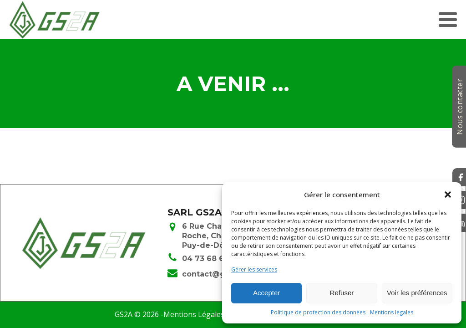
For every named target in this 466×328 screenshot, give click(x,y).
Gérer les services (254, 269)
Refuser (342, 293)
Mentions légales (391, 312)
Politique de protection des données (318, 312)
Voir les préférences (417, 293)
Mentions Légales (193, 314)
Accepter (266, 293)
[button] (447, 194)
